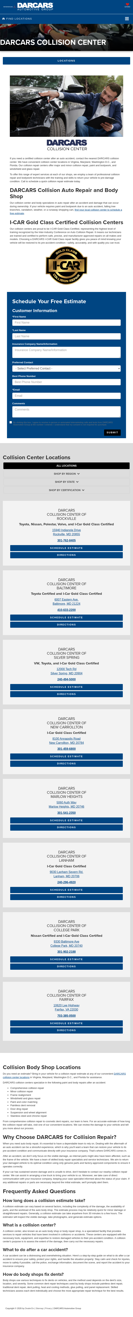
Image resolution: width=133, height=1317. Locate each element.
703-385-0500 (66, 1015)
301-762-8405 (66, 540)
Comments (18, 403)
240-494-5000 (66, 679)
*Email (16, 389)
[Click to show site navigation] (127, 19)
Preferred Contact (22, 362)
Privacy (48, 1308)
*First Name (19, 316)
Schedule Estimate (66, 548)
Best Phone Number (24, 376)
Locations (66, 60)
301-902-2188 (66, 951)
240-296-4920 (66, 882)
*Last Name (19, 330)
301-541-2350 (66, 812)
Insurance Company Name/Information (34, 344)
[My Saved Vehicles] (127, 5)
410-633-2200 (66, 610)
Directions (66, 555)
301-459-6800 (66, 748)
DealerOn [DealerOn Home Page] (29, 1308)
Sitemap (39, 1308)
